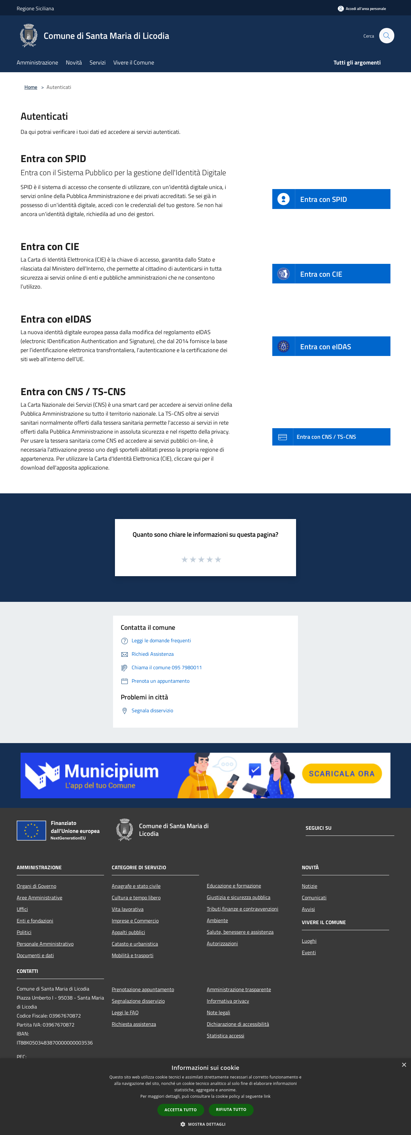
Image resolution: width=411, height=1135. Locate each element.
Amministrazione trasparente (239, 989)
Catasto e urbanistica (135, 944)
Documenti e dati (35, 955)
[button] (205, 1124)
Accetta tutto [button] (181, 1110)
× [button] (403, 1065)
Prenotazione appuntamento (143, 989)
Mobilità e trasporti (132, 955)
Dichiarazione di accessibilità (238, 1024)
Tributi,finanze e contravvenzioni (242, 909)
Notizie (309, 886)
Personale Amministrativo (45, 944)
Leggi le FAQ (125, 1012)
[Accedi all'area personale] (361, 8)
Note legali (218, 1012)
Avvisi (308, 909)
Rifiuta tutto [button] (231, 1109)
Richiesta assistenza (134, 1024)
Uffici (22, 909)
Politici (24, 932)
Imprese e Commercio (135, 920)
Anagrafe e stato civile (136, 886)
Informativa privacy (228, 1001)
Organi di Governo (36, 886)
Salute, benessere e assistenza (240, 932)
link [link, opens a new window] (267, 1096)
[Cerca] (386, 35)
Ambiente (217, 920)
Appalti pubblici (128, 932)
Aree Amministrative (39, 897)
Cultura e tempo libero (136, 897)
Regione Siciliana (35, 8)
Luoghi (309, 941)
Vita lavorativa (128, 909)
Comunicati (314, 897)
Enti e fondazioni (35, 920)
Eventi (309, 952)
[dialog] (205, 1096)
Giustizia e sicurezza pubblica (238, 897)
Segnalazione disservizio (138, 1001)
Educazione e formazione (234, 885)
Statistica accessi (225, 1035)
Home (30, 87)
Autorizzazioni (222, 943)
